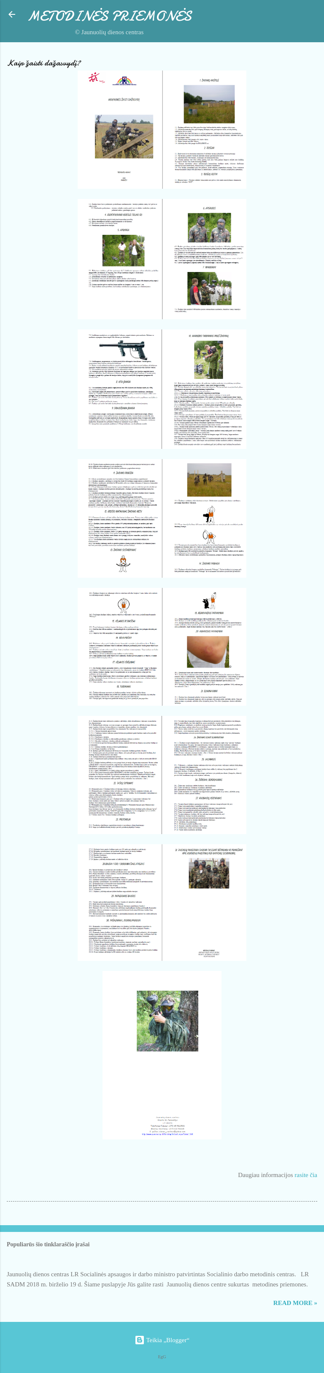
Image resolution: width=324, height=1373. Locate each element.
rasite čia (305, 1175)
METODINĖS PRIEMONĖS (109, 16)
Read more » (295, 1303)
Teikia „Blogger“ (162, 1340)
